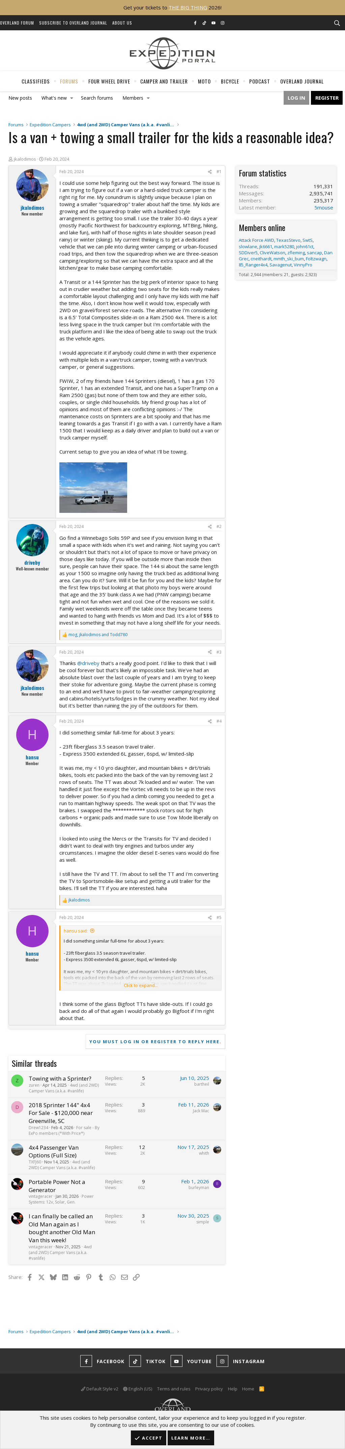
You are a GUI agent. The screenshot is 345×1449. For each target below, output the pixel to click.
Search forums (97, 98)
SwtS (308, 240)
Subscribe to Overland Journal (73, 23)
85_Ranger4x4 (253, 265)
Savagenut (280, 265)
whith (204, 1153)
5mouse (323, 207)
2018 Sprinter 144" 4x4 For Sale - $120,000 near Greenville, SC (61, 1113)
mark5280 (284, 246)
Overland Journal (302, 81)
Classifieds (36, 81)
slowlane (248, 246)
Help (232, 1389)
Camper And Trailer (164, 81)
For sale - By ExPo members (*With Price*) (64, 1130)
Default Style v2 (99, 1389)
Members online (262, 227)
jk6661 (265, 246)
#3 (219, 652)
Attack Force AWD (256, 240)
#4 (219, 721)
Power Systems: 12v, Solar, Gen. (61, 1199)
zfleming (296, 253)
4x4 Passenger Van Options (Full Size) (54, 1151)
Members (132, 98)
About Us (122, 23)
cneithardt (261, 259)
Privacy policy (209, 1389)
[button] (71, 98)
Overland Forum (17, 23)
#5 (219, 917)
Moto (204, 81)
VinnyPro (303, 265)
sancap (314, 253)
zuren (34, 1085)
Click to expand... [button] (141, 985)
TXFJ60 (35, 1162)
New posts (20, 98)
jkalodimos (25, 159)
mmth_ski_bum (289, 259)
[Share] (209, 172)
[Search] (337, 23)
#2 (219, 526)
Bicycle (230, 81)
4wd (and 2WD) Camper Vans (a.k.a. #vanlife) (64, 1088)
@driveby (88, 663)
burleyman (199, 1187)
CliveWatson (272, 253)
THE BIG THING (188, 7)
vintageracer (41, 1196)
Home (248, 1389)
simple (202, 1222)
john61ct (304, 246)
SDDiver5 (248, 253)
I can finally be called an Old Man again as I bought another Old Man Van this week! (62, 1228)
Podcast (259, 81)
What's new (54, 98)
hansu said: (76, 931)
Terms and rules (174, 1389)
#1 (219, 171)
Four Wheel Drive (109, 81)
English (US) (137, 1389)
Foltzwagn (316, 259)
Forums (69, 81)
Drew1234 (38, 1127)
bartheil (201, 1084)
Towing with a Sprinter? (60, 1078)
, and (97, 634)
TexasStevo (288, 240)
